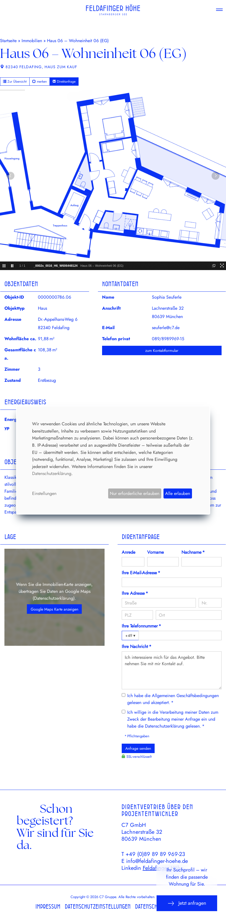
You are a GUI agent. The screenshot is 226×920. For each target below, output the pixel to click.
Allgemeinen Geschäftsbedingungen (185, 695)
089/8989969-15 (168, 339)
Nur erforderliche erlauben (134, 493)
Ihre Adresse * (135, 593)
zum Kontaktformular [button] (161, 350)
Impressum (47, 906)
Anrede (128, 552)
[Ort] (189, 615)
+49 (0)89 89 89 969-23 (155, 854)
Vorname (155, 552)
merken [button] (39, 81)
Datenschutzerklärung (53, 598)
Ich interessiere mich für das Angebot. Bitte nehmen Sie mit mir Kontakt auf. (172, 670)
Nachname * (193, 552)
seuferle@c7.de (166, 327)
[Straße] (159, 603)
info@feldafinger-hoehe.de (157, 861)
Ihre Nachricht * (136, 646)
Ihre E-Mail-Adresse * (141, 573)
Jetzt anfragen (187, 903)
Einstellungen (44, 493)
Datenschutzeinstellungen (98, 906)
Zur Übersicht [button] (15, 81)
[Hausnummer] (210, 603)
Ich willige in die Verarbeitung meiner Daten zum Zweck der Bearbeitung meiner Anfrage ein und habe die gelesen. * (172, 719)
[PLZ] (137, 615)
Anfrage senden (138, 748)
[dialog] (113, 460)
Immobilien (32, 40)
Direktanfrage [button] (64, 81)
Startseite (8, 40)
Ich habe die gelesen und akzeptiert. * (173, 699)
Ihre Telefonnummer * (141, 626)
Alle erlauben (177, 493)
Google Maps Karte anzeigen (54, 609)
